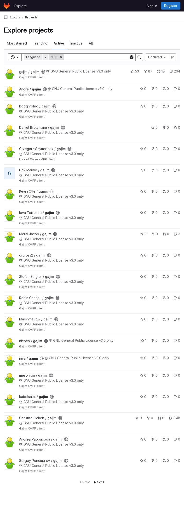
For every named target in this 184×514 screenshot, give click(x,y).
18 (161, 71)
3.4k (174, 418)
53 (135, 71)
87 (148, 71)
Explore (20, 6)
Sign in (152, 6)
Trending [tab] (40, 43)
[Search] (96, 57)
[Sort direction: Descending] (172, 57)
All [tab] (91, 43)
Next (99, 482)
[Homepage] (7, 6)
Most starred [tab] (17, 43)
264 (175, 71)
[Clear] (131, 57)
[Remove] (61, 57)
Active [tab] (59, 43)
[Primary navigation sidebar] (6, 17)
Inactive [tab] (76, 43)
